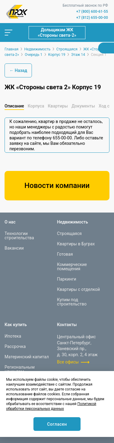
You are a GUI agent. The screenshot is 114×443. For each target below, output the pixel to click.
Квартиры (58, 106)
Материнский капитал (27, 356)
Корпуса (36, 106)
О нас (10, 222)
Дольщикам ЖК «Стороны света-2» (57, 32)
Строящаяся (69, 233)
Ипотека (13, 336)
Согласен (57, 424)
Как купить (16, 324)
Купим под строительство (72, 301)
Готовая (65, 254)
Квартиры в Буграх (76, 243)
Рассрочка (15, 346)
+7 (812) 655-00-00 (92, 17)
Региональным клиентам (20, 369)
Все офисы (68, 362)
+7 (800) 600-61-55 (92, 11)
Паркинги (66, 279)
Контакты (67, 324)
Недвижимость (72, 222)
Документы (83, 106)
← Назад (18, 70)
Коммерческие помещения (72, 266)
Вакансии (14, 248)
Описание (14, 106)
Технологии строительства (19, 235)
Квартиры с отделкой (78, 289)
